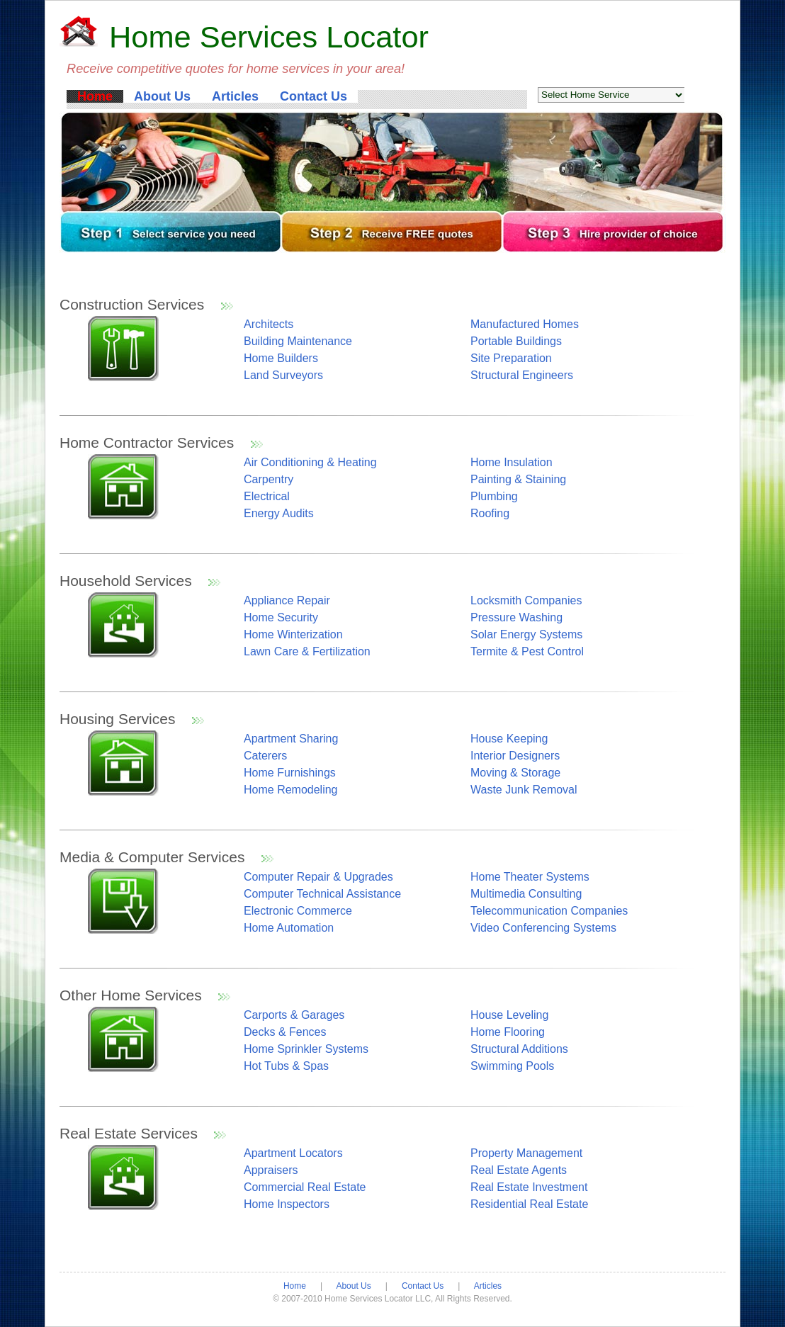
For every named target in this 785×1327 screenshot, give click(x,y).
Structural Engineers (521, 375)
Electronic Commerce (298, 911)
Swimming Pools (512, 1066)
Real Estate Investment (528, 1187)
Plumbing (494, 496)
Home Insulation (511, 462)
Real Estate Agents (518, 1170)
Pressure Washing (516, 617)
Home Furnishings (290, 773)
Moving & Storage (515, 773)
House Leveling (509, 1015)
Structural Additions (519, 1049)
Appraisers (271, 1170)
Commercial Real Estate (305, 1187)
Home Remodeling (291, 790)
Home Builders (281, 358)
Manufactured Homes (524, 324)
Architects (268, 324)
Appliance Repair (287, 600)
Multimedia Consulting (526, 894)
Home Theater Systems (529, 877)
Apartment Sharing (291, 739)
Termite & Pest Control (527, 651)
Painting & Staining (518, 479)
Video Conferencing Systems (543, 928)
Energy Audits (279, 513)
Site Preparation (511, 358)
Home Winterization (293, 634)
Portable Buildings (516, 341)
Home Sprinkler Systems (306, 1049)
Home (95, 96)
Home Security (281, 617)
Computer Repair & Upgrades (318, 877)
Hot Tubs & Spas (286, 1066)
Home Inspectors (286, 1204)
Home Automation (289, 928)
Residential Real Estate (529, 1204)
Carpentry (268, 479)
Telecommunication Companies (549, 911)
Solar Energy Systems (526, 634)
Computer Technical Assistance (322, 894)
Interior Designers (515, 756)
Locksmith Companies (526, 600)
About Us (162, 96)
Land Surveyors (283, 375)
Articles (235, 96)
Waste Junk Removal (523, 790)
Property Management (526, 1153)
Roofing (489, 513)
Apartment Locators (293, 1153)
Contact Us (313, 96)
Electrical (267, 496)
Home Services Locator (269, 37)
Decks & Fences (285, 1032)
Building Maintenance (298, 341)
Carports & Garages (294, 1015)
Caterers (265, 756)
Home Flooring (507, 1032)
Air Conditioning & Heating (310, 462)
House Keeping (509, 739)
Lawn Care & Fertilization (307, 651)
